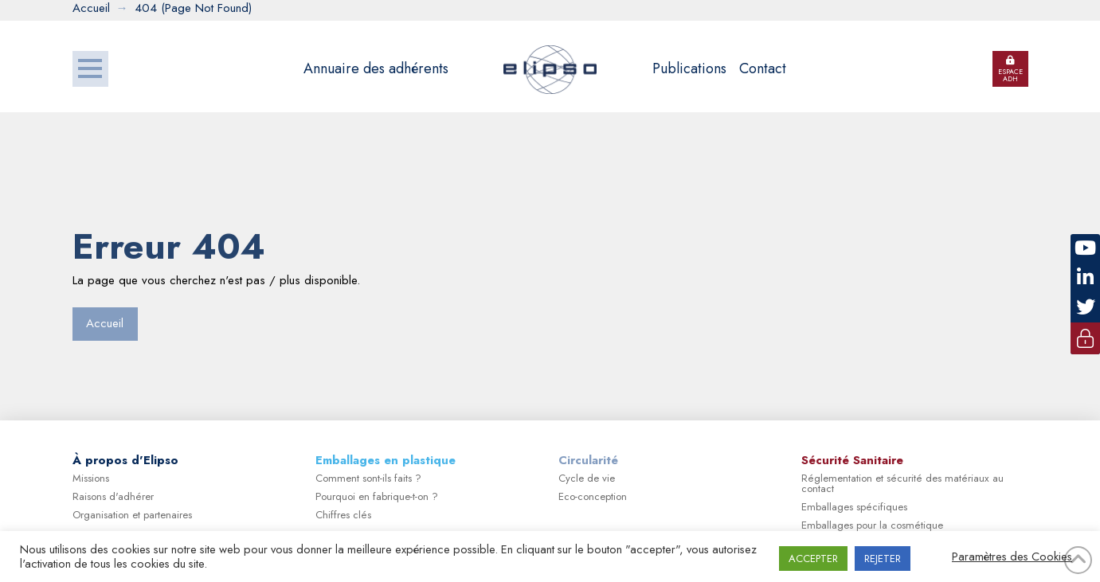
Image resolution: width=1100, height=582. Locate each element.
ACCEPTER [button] (813, 558)
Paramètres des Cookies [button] (1012, 556)
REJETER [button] (882, 558)
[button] (90, 69)
